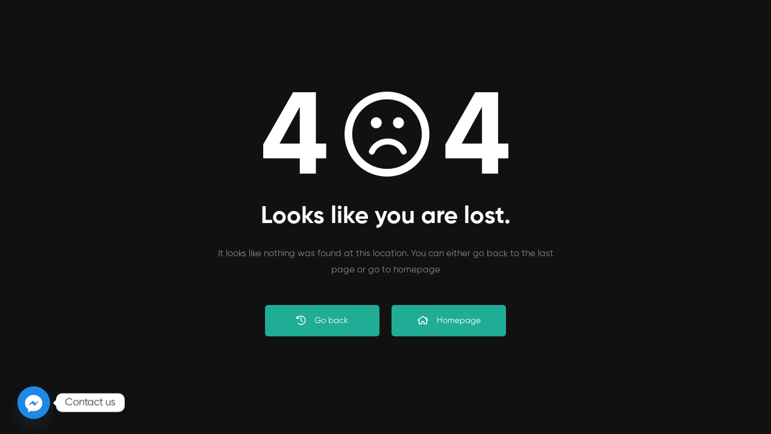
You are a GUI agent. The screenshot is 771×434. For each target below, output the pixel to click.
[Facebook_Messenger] (33, 402)
